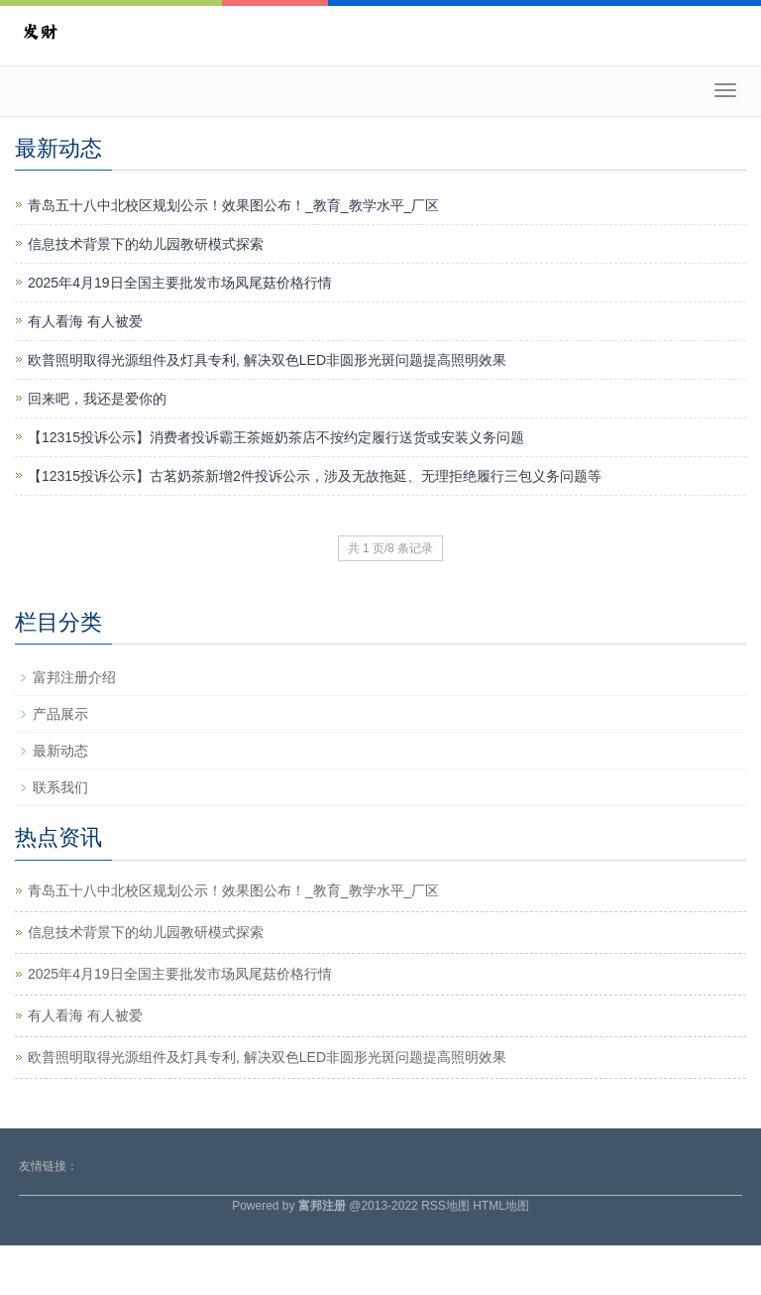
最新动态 (60, 751)
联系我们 (60, 787)
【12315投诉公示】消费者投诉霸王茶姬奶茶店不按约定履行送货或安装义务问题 (276, 437)
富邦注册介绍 (74, 677)
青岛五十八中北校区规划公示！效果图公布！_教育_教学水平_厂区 (233, 205)
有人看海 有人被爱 (85, 321)
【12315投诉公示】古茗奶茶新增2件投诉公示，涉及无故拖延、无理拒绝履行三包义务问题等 (314, 476)
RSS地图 (445, 1206)
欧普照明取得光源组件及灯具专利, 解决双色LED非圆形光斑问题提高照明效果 (267, 360)
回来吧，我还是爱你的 (97, 399)
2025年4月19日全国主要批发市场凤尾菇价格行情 (180, 283)
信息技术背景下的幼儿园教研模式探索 (146, 244)
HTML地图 (501, 1206)
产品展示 (60, 714)
